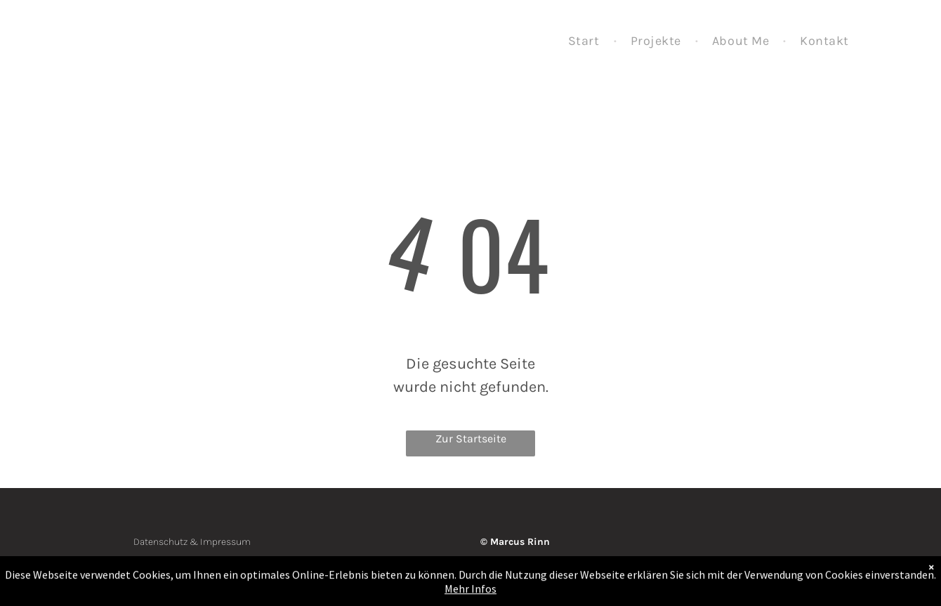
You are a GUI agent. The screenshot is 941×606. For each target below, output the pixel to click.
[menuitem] (585, 41)
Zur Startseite (470, 438)
